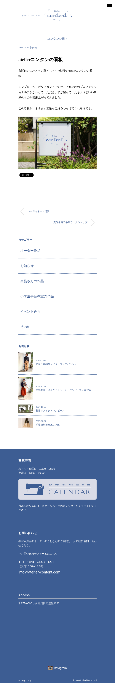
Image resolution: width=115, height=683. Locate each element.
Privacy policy (24, 680)
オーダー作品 (30, 250)
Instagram (57, 668)
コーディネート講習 (38, 211)
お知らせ (27, 266)
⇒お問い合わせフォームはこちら (38, 553)
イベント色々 (30, 311)
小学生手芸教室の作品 (37, 296)
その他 (34, 47)
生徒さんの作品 (32, 281)
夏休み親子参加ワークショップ (70, 222)
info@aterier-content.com (39, 572)
